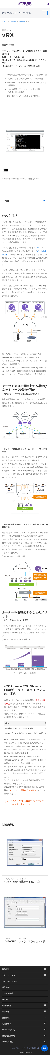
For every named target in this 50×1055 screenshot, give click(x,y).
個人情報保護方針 (33, 1048)
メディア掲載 (25, 993)
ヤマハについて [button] (25, 1030)
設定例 (25, 999)
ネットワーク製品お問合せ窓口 (23, 790)
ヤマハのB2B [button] (25, 1042)
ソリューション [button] (25, 975)
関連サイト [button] (25, 1024)
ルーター (22, 21)
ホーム (4, 21)
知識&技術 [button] (25, 1006)
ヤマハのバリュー (25, 981)
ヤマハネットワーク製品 (16, 12)
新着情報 (25, 1018)
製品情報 (12, 21)
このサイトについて (17, 1048)
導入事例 (25, 987)
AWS (37, 248)
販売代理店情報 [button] (25, 1036)
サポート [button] (25, 1012)
